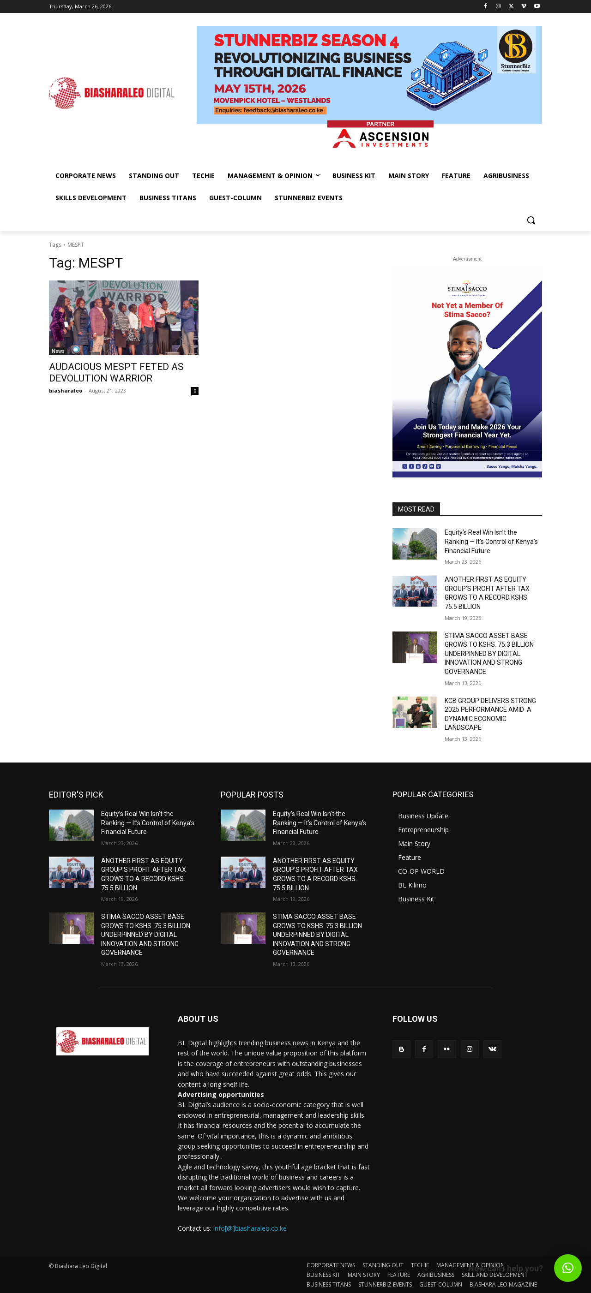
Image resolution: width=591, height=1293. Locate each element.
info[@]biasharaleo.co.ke (250, 1228)
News (58, 351)
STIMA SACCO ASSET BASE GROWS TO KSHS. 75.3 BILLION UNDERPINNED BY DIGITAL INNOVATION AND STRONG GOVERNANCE (489, 653)
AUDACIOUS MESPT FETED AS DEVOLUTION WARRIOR (116, 372)
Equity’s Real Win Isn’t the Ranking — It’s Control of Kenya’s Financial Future (491, 541)
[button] (531, 220)
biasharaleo (65, 390)
